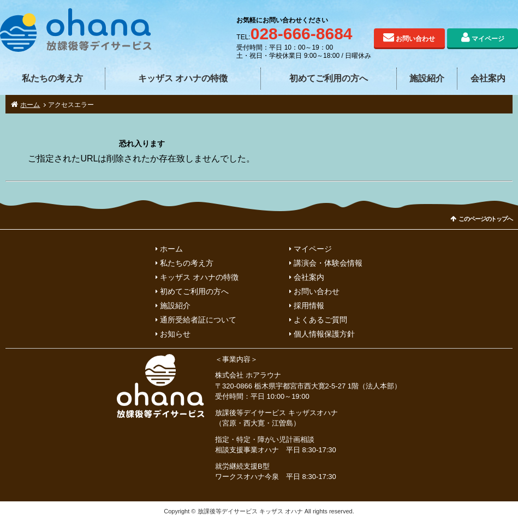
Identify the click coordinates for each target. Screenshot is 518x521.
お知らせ (175, 334)
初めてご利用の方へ (328, 78)
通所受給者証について (198, 319)
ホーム (30, 105)
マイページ (488, 39)
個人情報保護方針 (324, 334)
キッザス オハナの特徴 (183, 78)
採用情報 (309, 305)
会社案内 (488, 78)
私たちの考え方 (52, 78)
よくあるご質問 (320, 319)
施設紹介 (426, 78)
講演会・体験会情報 (328, 263)
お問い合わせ (415, 39)
